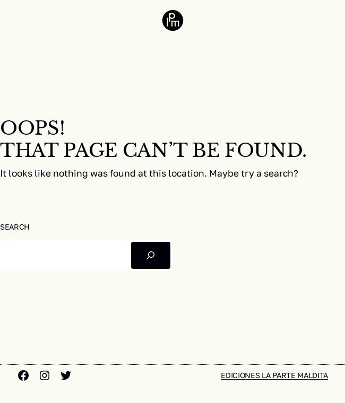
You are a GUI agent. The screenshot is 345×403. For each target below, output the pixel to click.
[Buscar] (150, 255)
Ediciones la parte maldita (274, 375)
